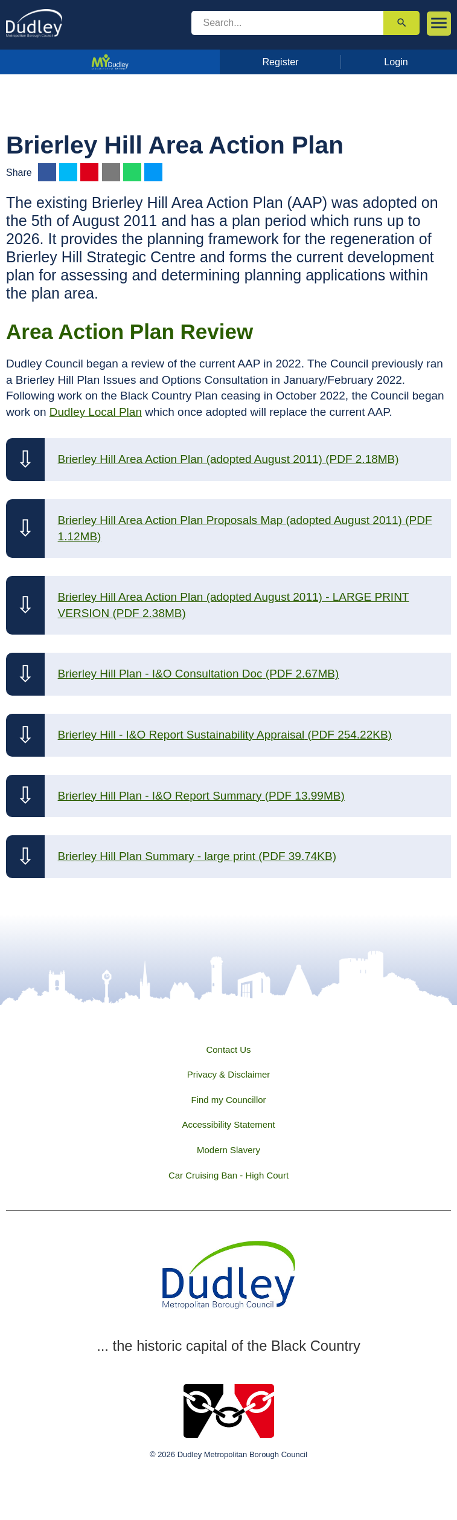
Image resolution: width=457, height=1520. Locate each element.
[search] (287, 23)
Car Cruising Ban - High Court (228, 1175)
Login (396, 61)
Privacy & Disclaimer (228, 1074)
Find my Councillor (228, 1100)
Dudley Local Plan (96, 412)
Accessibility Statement (228, 1124)
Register (280, 61)
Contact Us (228, 1049)
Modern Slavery (228, 1150)
